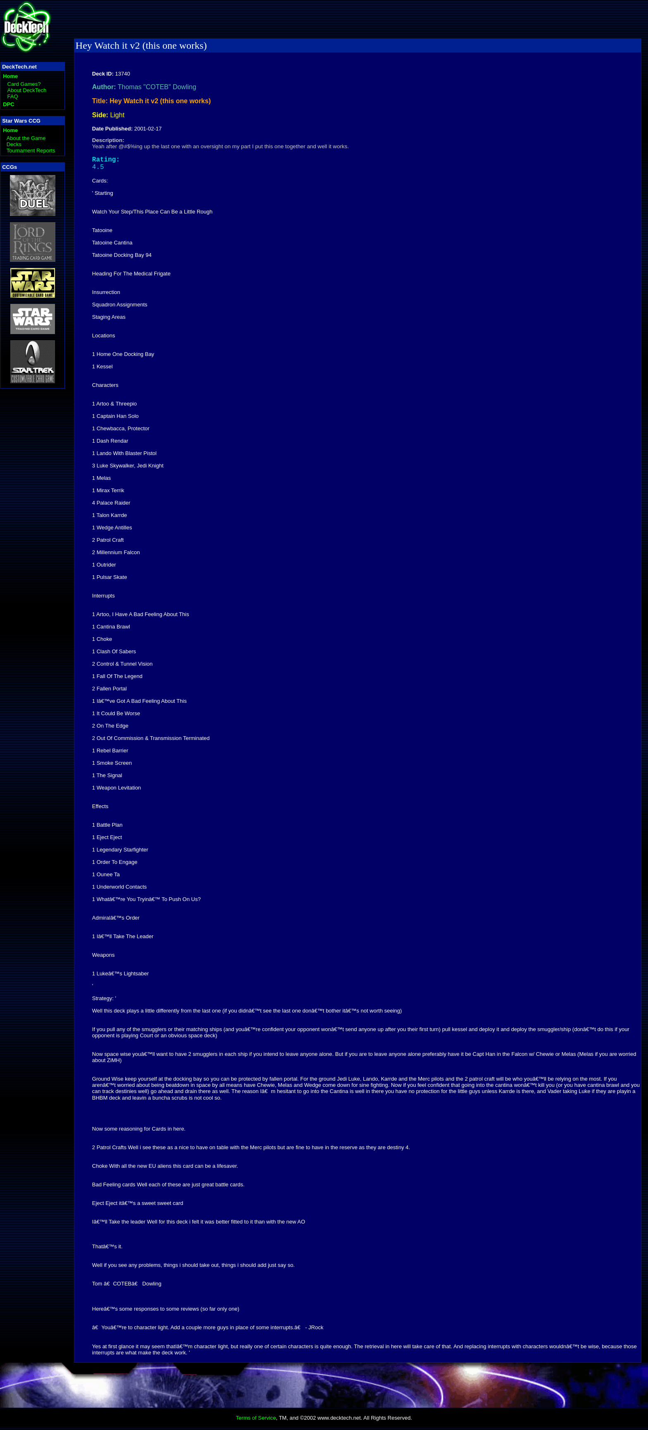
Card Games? (24, 84)
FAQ (12, 96)
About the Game (26, 138)
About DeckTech (27, 90)
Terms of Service (256, 1421)
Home (10, 76)
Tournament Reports (31, 150)
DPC (8, 104)
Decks (14, 144)
